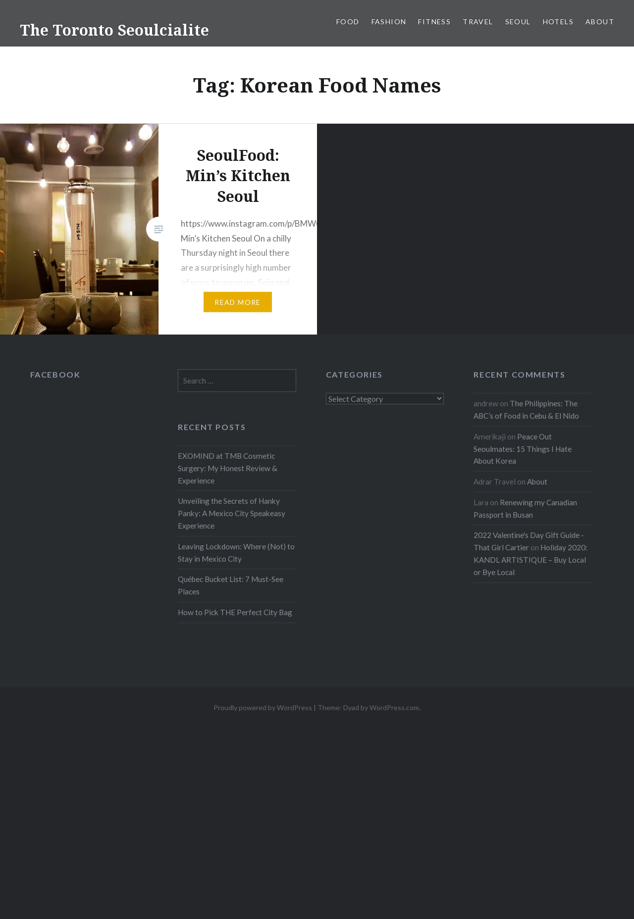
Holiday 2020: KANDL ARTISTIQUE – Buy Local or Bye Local (530, 560)
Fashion (389, 21)
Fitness (434, 21)
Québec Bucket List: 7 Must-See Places (230, 585)
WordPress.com (394, 707)
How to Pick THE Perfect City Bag (235, 612)
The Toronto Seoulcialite (114, 30)
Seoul (518, 21)
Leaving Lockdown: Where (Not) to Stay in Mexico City (236, 552)
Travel (478, 21)
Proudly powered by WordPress (262, 707)
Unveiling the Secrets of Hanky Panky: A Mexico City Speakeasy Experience (231, 513)
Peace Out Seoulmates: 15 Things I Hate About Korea (523, 449)
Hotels (558, 21)
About (599, 21)
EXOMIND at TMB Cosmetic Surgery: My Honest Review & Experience (227, 468)
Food (348, 21)
